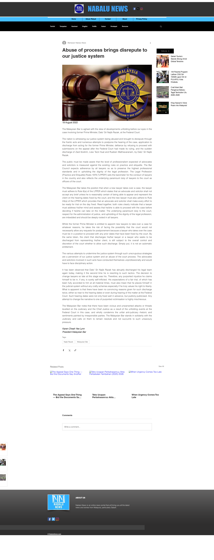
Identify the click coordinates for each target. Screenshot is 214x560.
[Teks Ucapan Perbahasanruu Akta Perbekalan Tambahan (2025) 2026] (107, 381)
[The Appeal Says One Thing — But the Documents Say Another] (67, 381)
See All (161, 366)
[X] (138, 9)
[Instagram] (141, 9)
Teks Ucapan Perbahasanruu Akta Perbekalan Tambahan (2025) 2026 (103, 396)
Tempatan (63, 26)
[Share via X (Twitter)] (69, 350)
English (84, 26)
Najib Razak (68, 342)
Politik (94, 26)
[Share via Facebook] (63, 350)
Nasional (74, 26)
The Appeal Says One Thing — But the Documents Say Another (67, 396)
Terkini (52, 26)
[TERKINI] (165, 51)
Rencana (125, 26)
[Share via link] (75, 350)
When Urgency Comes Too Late (145, 396)
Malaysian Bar (82, 342)
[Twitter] (53, 519)
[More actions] (150, 42)
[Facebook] (134, 9)
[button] (161, 26)
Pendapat (114, 26)
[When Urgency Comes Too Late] (146, 381)
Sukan (103, 26)
